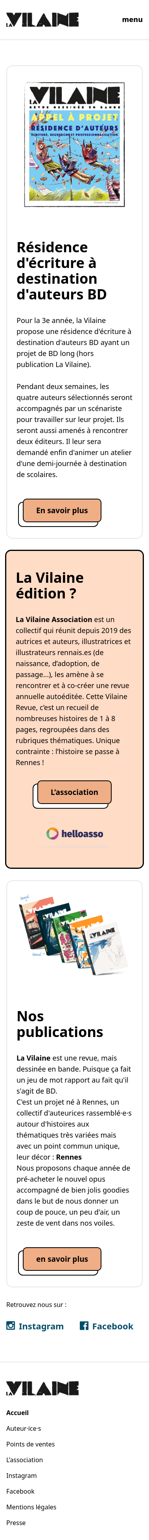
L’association (24, 1460)
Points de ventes (30, 1444)
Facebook (20, 1491)
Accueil (17, 1412)
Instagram (21, 1475)
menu (132, 19)
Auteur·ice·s (23, 1428)
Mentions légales (31, 1507)
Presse (16, 1522)
